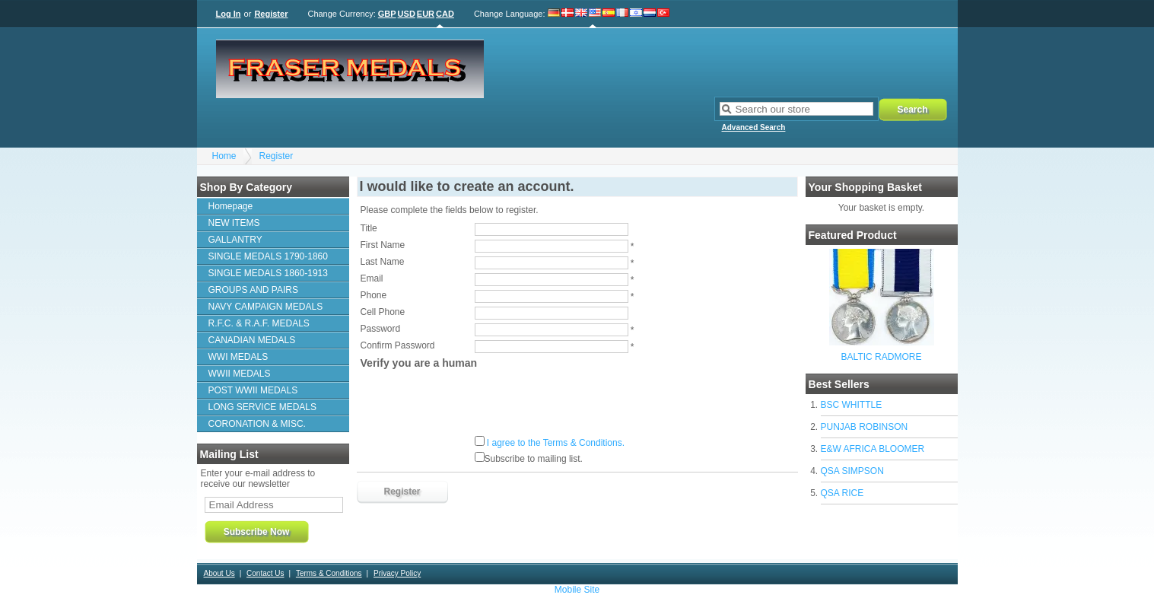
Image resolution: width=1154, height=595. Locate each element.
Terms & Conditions (329, 573)
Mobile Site (577, 589)
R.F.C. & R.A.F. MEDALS (259, 323)
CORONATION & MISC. (257, 423)
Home (224, 156)
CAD (445, 13)
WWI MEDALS (238, 357)
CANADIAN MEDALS (252, 340)
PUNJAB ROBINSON (864, 427)
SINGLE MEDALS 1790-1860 (268, 256)
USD (406, 13)
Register (271, 13)
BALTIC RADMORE (881, 357)
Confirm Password (398, 345)
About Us (219, 573)
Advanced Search (754, 127)
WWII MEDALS (239, 373)
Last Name (383, 261)
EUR (425, 13)
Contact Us (265, 573)
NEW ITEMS (234, 223)
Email (372, 278)
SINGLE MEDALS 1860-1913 (268, 273)
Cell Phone (383, 312)
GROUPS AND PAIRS (253, 290)
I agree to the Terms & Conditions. (556, 443)
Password (381, 328)
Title (369, 228)
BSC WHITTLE (851, 404)
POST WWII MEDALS (253, 390)
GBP (387, 13)
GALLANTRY (235, 239)
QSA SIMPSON (852, 471)
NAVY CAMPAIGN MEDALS (265, 306)
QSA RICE (842, 493)
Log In (228, 13)
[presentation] (476, 402)
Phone (374, 295)
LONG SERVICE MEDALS (262, 407)
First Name (383, 245)
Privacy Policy (397, 573)
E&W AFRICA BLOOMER (873, 449)
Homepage (230, 206)
